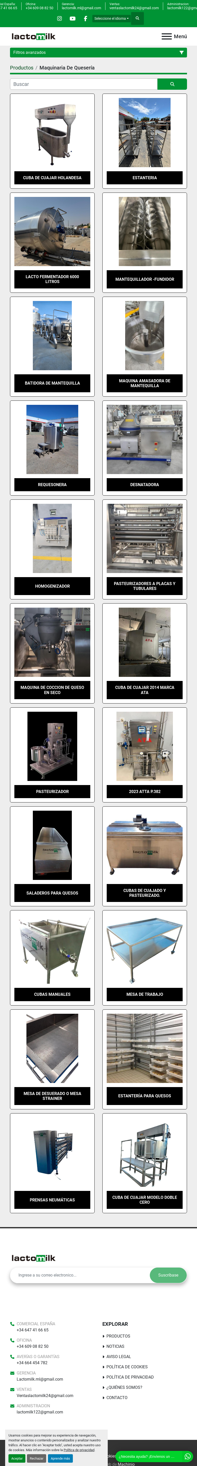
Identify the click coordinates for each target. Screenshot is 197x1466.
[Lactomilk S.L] (33, 1258)
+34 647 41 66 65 (32, 1330)
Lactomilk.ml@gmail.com (40, 1379)
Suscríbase (168, 1275)
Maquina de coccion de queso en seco (52, 690)
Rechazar (36, 1458)
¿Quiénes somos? (124, 1387)
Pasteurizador (52, 791)
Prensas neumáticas (52, 1200)
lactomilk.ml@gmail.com (81, 8)
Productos (118, 1336)
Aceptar (17, 1458)
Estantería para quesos (144, 1095)
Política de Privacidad (130, 1377)
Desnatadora (144, 484)
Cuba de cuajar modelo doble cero (144, 1200)
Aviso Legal (118, 1356)
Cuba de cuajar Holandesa (52, 177)
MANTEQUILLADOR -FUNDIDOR (144, 279)
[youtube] (72, 18)
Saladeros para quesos (52, 893)
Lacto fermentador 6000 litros (52, 279)
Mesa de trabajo (144, 994)
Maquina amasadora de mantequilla (144, 383)
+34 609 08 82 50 (39, 8)
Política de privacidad (79, 1450)
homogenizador (52, 586)
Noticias (115, 1346)
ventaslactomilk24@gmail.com (134, 8)
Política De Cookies (127, 1366)
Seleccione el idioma (110, 18)
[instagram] (59, 18)
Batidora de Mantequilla (52, 383)
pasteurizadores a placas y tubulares (144, 586)
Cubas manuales (52, 994)
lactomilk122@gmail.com (40, 1412)
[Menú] (167, 36)
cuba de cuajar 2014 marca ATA (144, 690)
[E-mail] (80, 1275)
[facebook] (85, 18)
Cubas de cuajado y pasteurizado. (144, 893)
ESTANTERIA (145, 177)
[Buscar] (83, 84)
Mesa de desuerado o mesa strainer (52, 1096)
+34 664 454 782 (32, 1362)
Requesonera (52, 484)
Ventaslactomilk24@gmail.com (45, 1395)
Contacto (116, 1397)
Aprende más (60, 1458)
